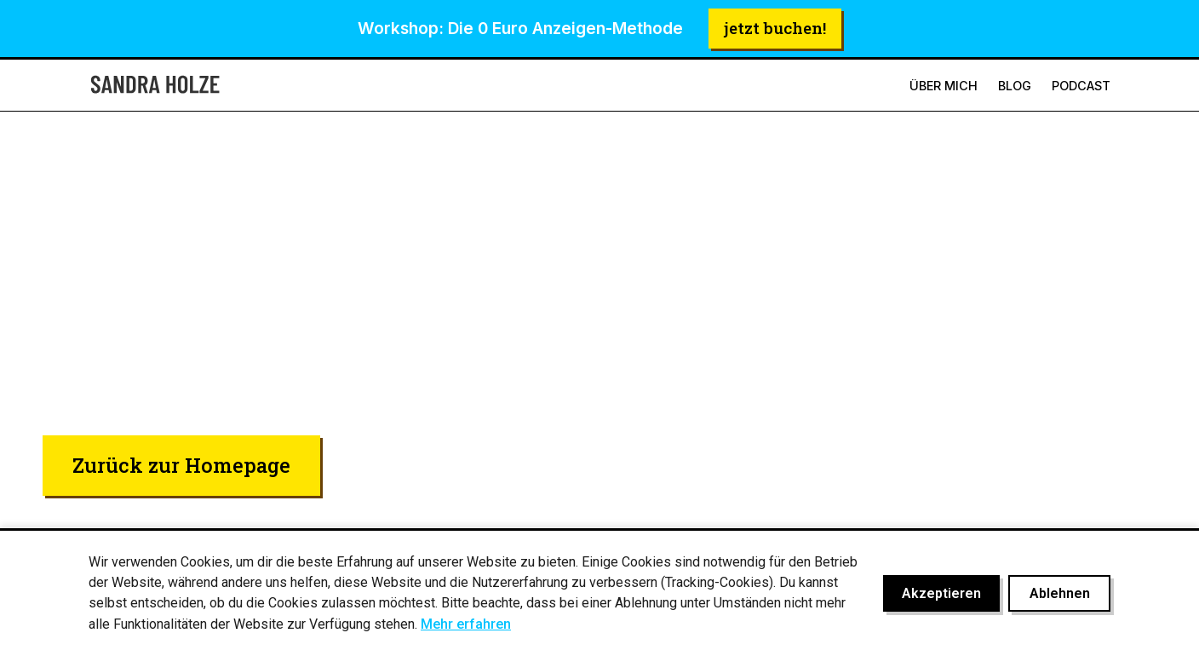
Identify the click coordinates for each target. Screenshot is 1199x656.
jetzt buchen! (775, 27)
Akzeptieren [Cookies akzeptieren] (941, 593)
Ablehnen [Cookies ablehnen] (1060, 593)
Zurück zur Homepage (181, 465)
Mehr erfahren (466, 624)
